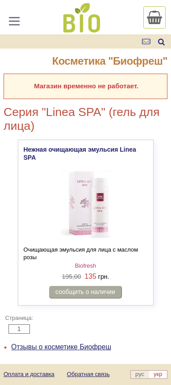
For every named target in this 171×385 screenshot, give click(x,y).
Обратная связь (88, 374)
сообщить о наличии (85, 291)
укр (158, 374)
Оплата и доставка (29, 374)
